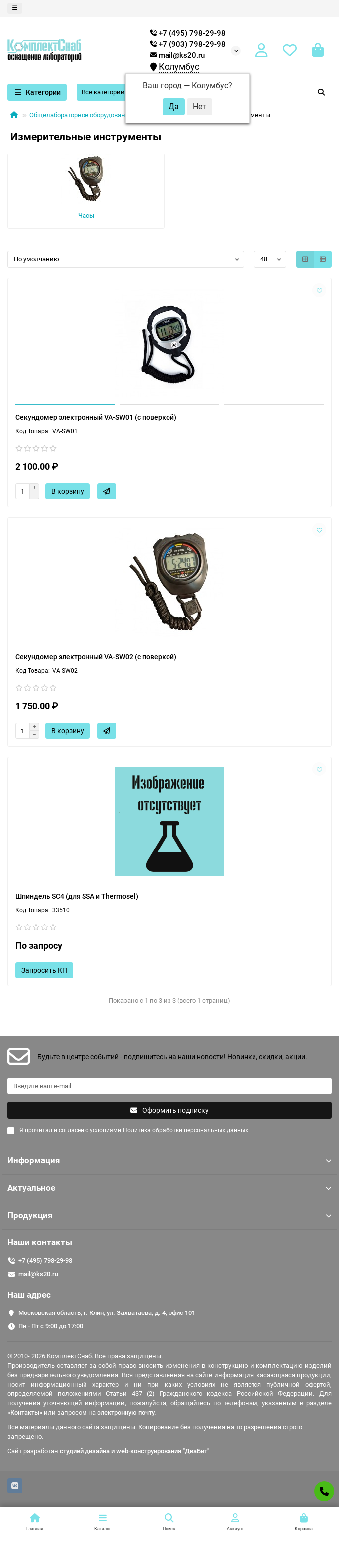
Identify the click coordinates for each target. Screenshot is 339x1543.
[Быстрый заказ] (106, 491)
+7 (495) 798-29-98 (45, 1260)
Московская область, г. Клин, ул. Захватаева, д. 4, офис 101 (106, 1312)
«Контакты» (24, 1412)
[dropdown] (14, 8)
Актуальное (169, 1188)
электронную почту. (126, 1412)
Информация (169, 1160)
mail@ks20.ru (177, 55)
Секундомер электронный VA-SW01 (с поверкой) (95, 417)
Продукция (169, 1215)
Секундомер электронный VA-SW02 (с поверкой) (95, 657)
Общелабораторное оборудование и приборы (98, 115)
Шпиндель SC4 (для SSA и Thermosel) (76, 896)
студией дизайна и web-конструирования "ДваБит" (134, 1451)
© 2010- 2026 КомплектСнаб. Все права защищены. (85, 1356)
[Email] (169, 1086)
